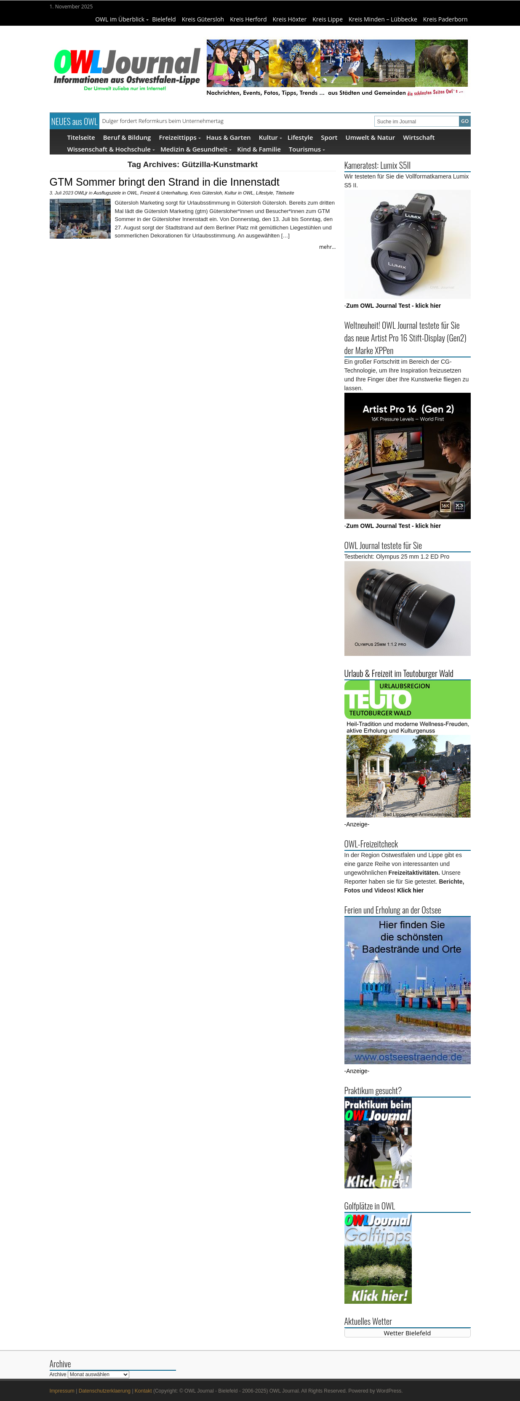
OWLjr (81, 192)
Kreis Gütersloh (203, 19)
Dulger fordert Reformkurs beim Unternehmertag (163, 121)
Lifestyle (300, 137)
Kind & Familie (259, 149)
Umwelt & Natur (370, 137)
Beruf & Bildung (127, 137)
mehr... (327, 246)
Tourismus (307, 149)
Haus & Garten (228, 137)
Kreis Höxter (290, 19)
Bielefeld (164, 19)
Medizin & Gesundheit (196, 149)
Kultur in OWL (239, 192)
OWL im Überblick (122, 19)
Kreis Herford (248, 19)
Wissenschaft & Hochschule (111, 149)
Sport (329, 137)
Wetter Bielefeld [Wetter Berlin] (407, 1333)
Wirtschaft (419, 137)
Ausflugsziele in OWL (115, 192)
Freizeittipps (179, 137)
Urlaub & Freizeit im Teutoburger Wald (398, 673)
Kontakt (143, 1391)
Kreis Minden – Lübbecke (383, 19)
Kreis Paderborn (445, 19)
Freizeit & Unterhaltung (164, 192)
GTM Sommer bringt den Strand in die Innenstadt (165, 182)
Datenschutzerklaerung (105, 1391)
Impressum (62, 1391)
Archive (58, 1374)
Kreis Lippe (327, 19)
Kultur (270, 137)
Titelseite (81, 137)
